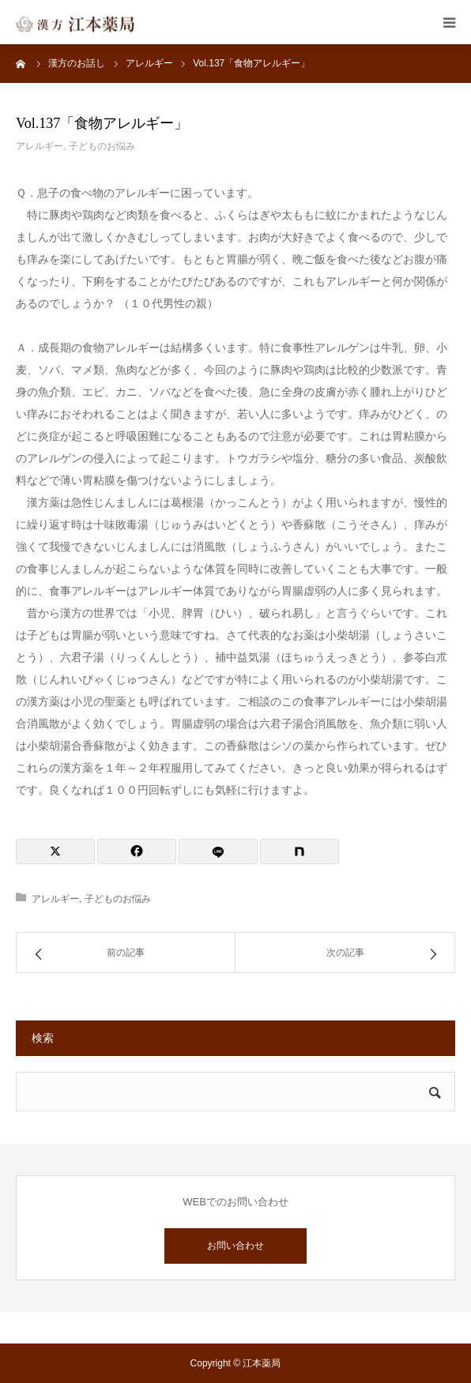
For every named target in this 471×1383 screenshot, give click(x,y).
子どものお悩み (102, 146)
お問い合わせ (235, 1245)
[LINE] (218, 851)
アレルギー (39, 146)
